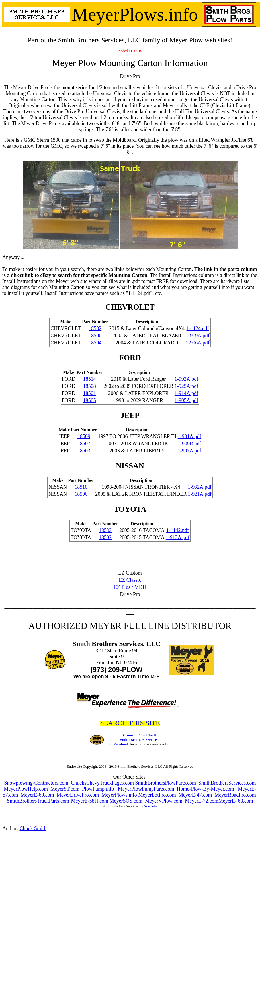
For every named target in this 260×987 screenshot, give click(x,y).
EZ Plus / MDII (130, 587)
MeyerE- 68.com (235, 801)
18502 (105, 537)
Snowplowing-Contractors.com (36, 783)
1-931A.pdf (190, 436)
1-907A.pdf (190, 451)
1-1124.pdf (198, 328)
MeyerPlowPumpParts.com (146, 789)
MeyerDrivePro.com (78, 795)
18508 (89, 386)
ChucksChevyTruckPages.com (102, 783)
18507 (83, 443)
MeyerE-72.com (201, 801)
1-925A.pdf (186, 386)
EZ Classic (130, 580)
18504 (95, 343)
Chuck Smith (33, 828)
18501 (89, 393)
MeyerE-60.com (37, 795)
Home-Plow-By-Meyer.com (205, 789)
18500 (95, 335)
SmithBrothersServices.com (227, 783)
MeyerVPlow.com (163, 801)
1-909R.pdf (189, 443)
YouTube (150, 806)
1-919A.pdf (198, 335)
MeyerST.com (64, 789)
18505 (89, 400)
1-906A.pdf (198, 343)
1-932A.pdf (200, 487)
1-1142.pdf (177, 530)
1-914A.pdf (186, 393)
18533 (105, 530)
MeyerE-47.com (195, 795)
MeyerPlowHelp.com (26, 789)
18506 (81, 494)
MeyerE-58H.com (89, 801)
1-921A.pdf (200, 494)
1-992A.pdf (186, 379)
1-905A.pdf (186, 400)
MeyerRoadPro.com (235, 795)
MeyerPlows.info (119, 795)
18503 (83, 451)
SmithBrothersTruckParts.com (38, 801)
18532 (95, 328)
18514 (89, 379)
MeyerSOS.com (126, 801)
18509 (83, 436)
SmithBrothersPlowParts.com (165, 783)
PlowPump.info (98, 789)
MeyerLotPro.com (157, 795)
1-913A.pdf (178, 537)
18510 (81, 487)
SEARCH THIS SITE (130, 723)
